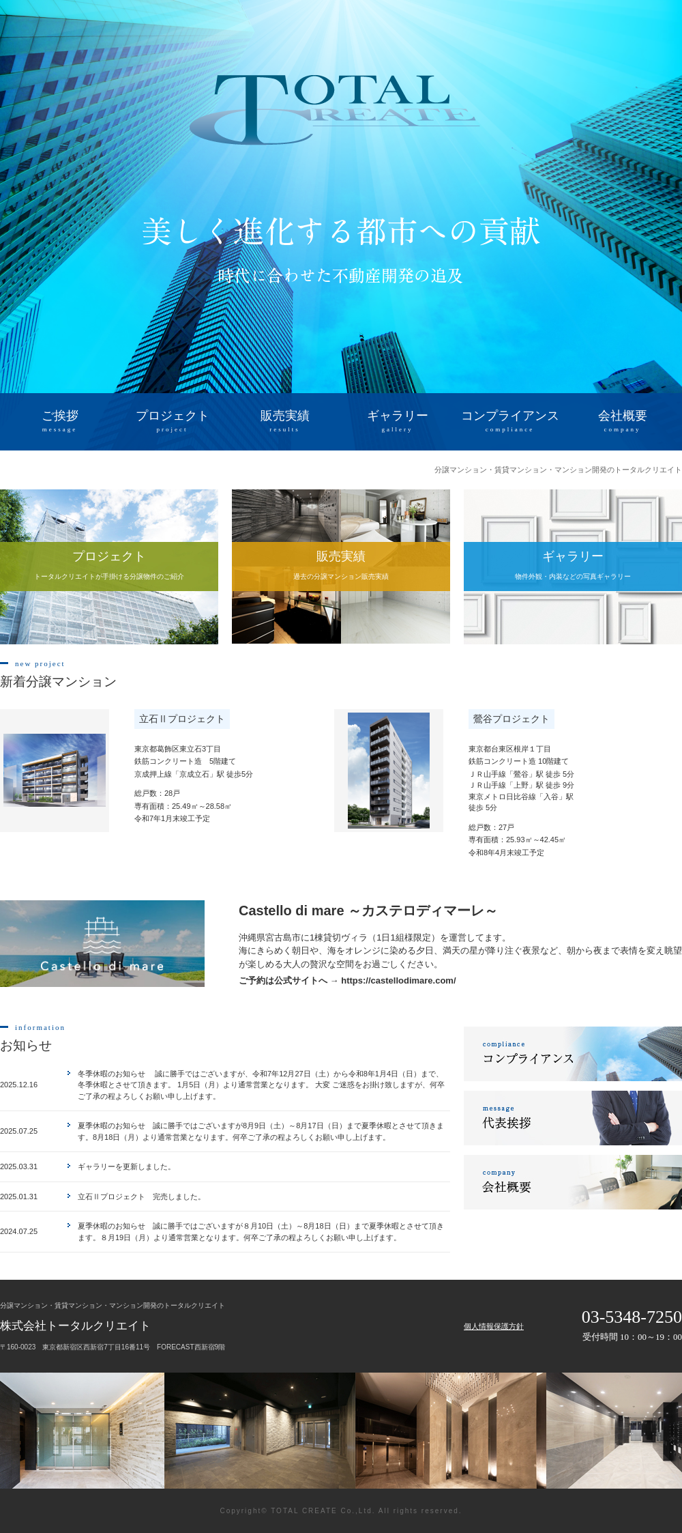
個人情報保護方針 (494, 1326)
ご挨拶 (59, 422)
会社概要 (622, 422)
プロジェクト (172, 422)
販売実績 (284, 422)
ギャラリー (397, 422)
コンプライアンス (510, 422)
